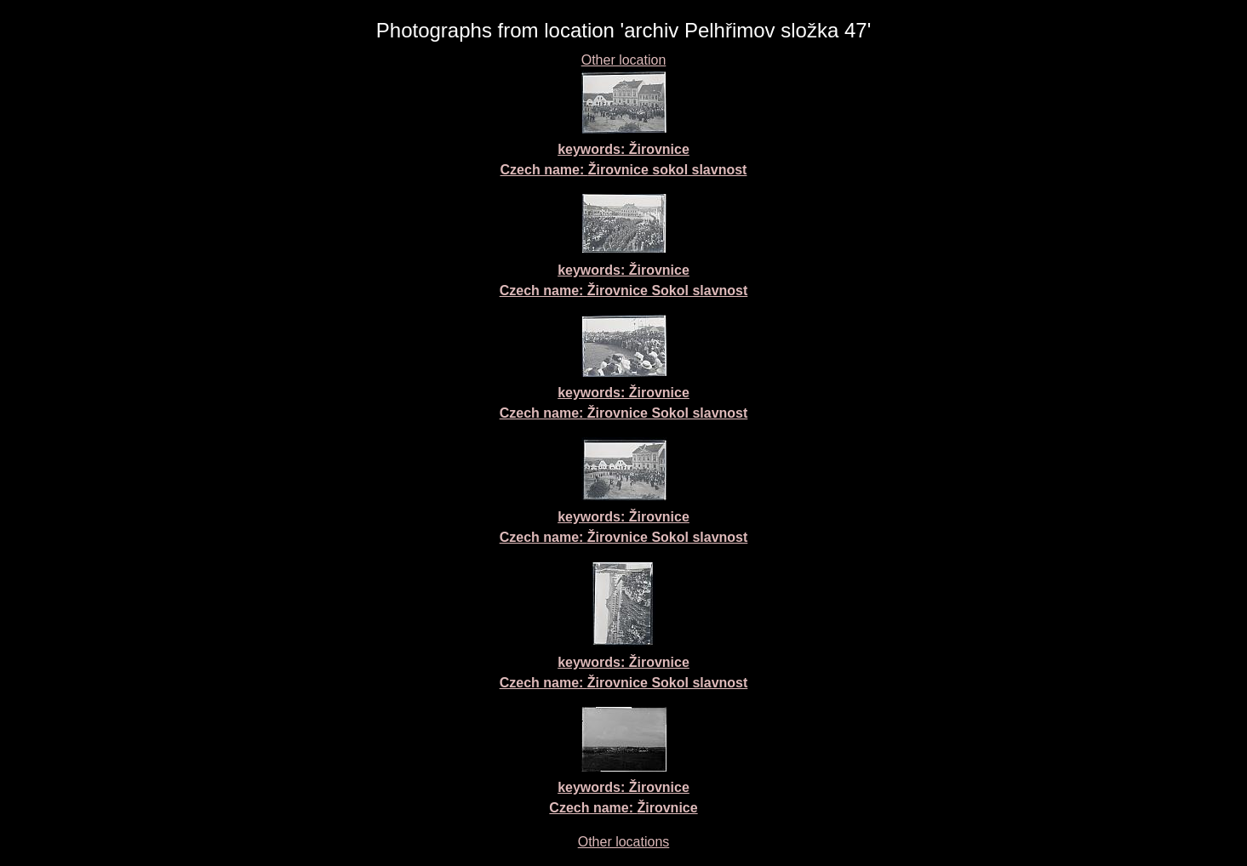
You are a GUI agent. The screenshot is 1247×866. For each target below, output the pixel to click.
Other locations (624, 842)
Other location (623, 60)
